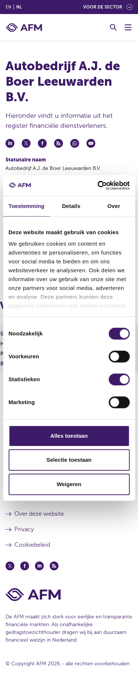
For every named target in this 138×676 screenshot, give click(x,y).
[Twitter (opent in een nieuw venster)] (10, 565)
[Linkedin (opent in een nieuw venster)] (39, 565)
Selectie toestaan (69, 460)
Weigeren (69, 484)
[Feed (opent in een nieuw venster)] (54, 565)
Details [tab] (71, 206)
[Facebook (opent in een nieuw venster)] (24, 565)
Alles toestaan (69, 436)
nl (19, 7)
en (8, 7)
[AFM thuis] (24, 27)
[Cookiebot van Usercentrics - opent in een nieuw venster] (98, 185)
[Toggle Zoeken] (113, 27)
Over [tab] (113, 206)
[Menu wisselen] (128, 27)
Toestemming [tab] (26, 206)
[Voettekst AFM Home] (69, 594)
